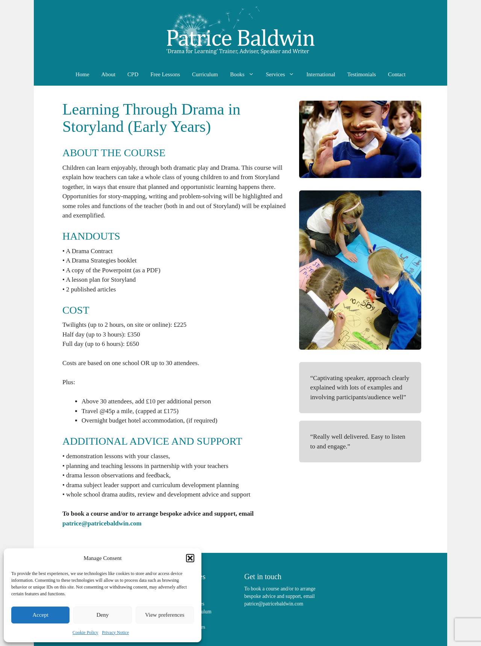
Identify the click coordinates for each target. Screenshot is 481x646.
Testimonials (361, 74)
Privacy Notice (115, 632)
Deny (103, 615)
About (108, 74)
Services (283, 74)
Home (82, 74)
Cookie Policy (85, 632)
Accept (40, 615)
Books (245, 74)
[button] (190, 558)
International (320, 74)
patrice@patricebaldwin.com (102, 523)
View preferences (164, 615)
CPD (132, 74)
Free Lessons (165, 74)
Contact (396, 74)
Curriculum (205, 74)
